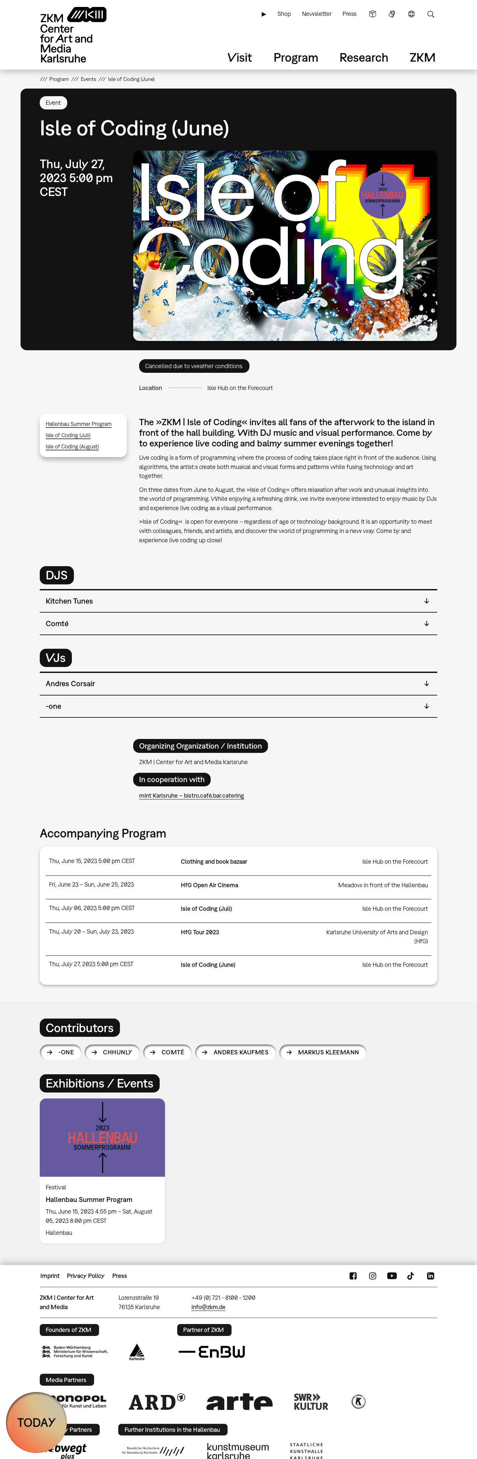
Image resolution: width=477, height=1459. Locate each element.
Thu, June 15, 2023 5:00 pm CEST (92, 860)
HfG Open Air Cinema (209, 885)
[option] (105, 1170)
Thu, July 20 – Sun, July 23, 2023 (91, 931)
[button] (285, 246)
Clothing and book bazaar (214, 861)
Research (364, 57)
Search (430, 14)
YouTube (391, 1276)
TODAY (36, 1422)
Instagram (372, 1276)
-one (66, 1052)
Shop (284, 13)
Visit (240, 57)
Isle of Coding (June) (208, 964)
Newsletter (317, 13)
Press (349, 13)
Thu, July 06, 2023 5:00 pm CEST (92, 907)
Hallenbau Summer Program (79, 424)
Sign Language (391, 14)
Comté (173, 1052)
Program (296, 57)
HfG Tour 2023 (200, 932)
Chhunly (117, 1052)
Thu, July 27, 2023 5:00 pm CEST (91, 964)
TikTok (411, 1276)
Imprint (50, 1275)
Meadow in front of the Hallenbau (383, 885)
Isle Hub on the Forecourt (240, 387)
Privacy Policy (86, 1275)
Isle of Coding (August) (72, 446)
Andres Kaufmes (241, 1052)
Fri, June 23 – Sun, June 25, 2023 (91, 884)
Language (411, 14)
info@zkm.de (208, 1306)
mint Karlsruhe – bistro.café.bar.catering (191, 795)
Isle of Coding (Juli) (68, 435)
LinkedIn (430, 1276)
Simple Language (372, 14)
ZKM (423, 57)
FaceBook (353, 1276)
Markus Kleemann (328, 1052)
